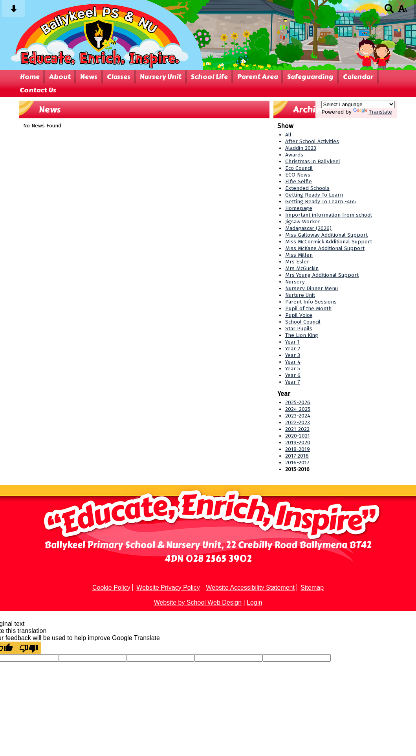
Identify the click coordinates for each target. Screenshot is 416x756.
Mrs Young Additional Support (322, 275)
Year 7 (292, 382)
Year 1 (292, 341)
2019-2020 (297, 442)
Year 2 (292, 348)
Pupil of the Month (308, 308)
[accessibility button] (402, 11)
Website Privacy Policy (168, 587)
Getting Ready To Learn (314, 194)
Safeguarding (310, 77)
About (60, 77)
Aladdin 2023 (300, 148)
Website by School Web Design (198, 602)
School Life (209, 77)
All (288, 134)
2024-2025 (297, 409)
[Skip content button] (13, 11)
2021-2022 (297, 429)
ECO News (297, 174)
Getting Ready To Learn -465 (320, 201)
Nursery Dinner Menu (311, 288)
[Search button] (389, 11)
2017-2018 (297, 455)
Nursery (295, 281)
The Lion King (301, 335)
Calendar (358, 77)
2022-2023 (297, 422)
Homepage (298, 208)
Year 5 (292, 368)
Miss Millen (299, 255)
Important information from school (328, 215)
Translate (372, 112)
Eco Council (299, 168)
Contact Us (38, 90)
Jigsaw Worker (302, 221)
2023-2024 (297, 415)
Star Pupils (298, 328)
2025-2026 (297, 402)
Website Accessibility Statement (250, 587)
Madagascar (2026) (308, 228)
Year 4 (293, 362)
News (88, 77)
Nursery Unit (160, 77)
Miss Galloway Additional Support (326, 235)
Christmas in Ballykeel (312, 161)
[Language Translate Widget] (358, 104)
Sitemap (312, 587)
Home (30, 77)
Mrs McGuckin (302, 268)
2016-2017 (297, 462)
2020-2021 (297, 435)
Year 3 (292, 355)
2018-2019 (297, 449)
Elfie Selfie (298, 181)
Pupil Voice (298, 315)
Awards (294, 154)
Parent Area (257, 77)
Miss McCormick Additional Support (328, 241)
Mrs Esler (297, 261)
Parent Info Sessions (311, 301)
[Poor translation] (28, 648)
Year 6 (293, 375)
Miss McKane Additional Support (325, 248)
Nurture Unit (300, 295)
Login (254, 602)
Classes (118, 77)
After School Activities (312, 141)
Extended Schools (307, 188)
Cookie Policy (111, 587)
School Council (303, 321)
